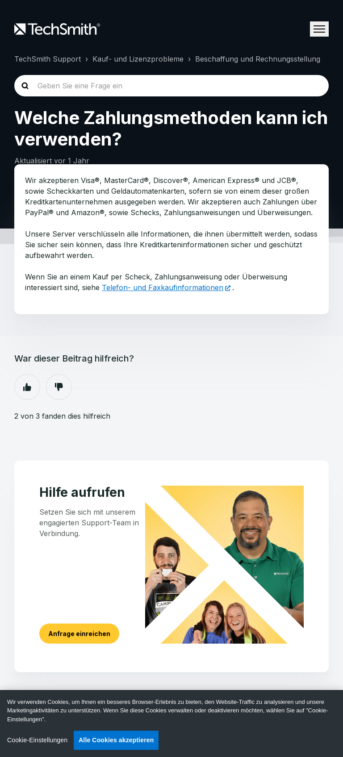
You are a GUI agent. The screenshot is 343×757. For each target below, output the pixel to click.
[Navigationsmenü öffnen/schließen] (319, 29)
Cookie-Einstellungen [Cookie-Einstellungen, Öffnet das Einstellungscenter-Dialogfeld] (37, 740)
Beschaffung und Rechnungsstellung (257, 58)
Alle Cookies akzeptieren (116, 740)
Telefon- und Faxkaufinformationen (162, 287)
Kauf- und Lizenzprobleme (138, 58)
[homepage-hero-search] (171, 85)
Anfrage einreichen (79, 633)
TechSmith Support (47, 58)
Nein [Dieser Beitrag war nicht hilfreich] (59, 387)
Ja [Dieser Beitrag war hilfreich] (27, 387)
